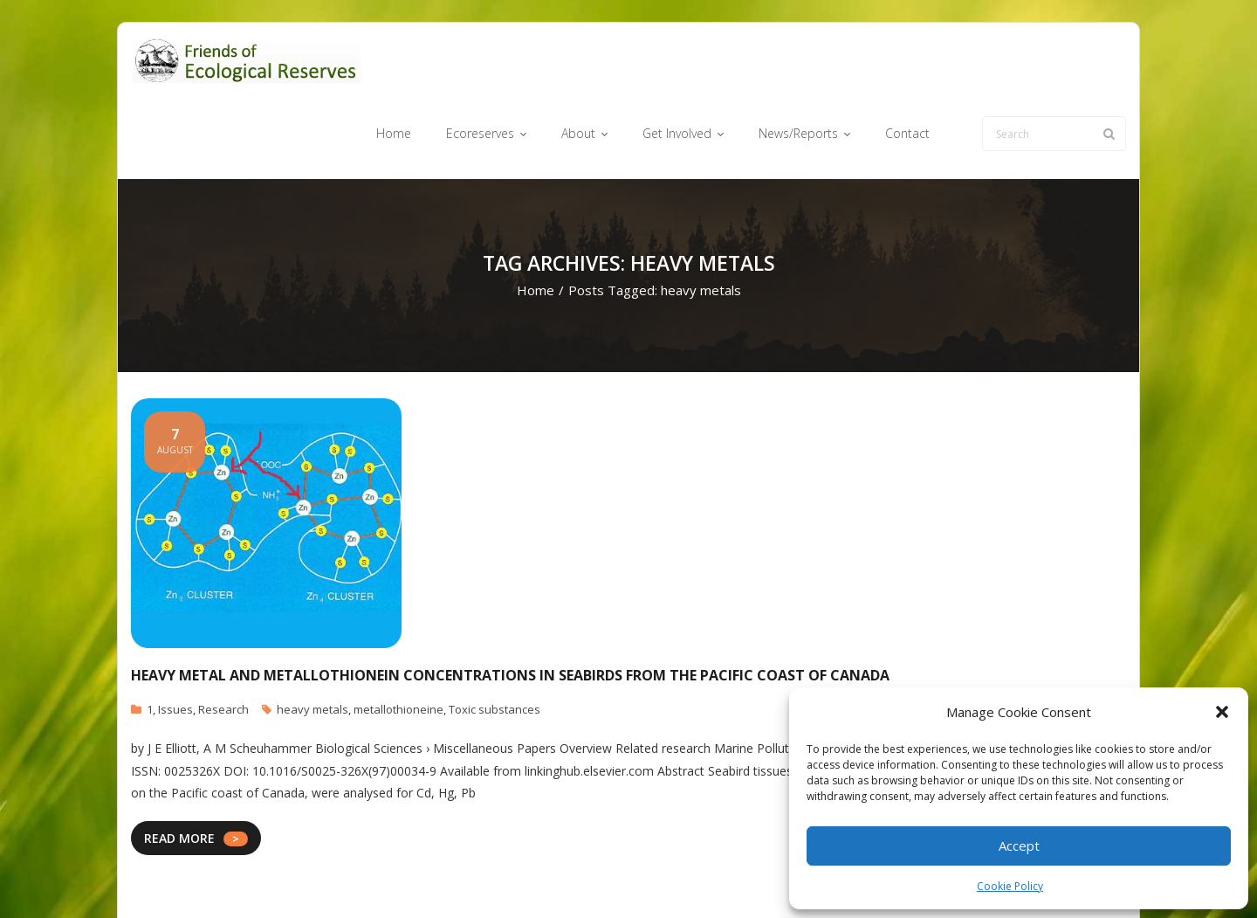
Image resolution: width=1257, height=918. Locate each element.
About (658, 876)
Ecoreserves (593, 876)
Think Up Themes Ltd (234, 876)
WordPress (381, 876)
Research (223, 642)
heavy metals (312, 642)
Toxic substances (494, 642)
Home (535, 223)
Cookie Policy (1010, 886)
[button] (1222, 712)
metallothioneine (398, 642)
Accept (1019, 845)
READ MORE (179, 771)
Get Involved (725, 876)
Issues (175, 642)
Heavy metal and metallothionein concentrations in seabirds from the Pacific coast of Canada (510, 608)
